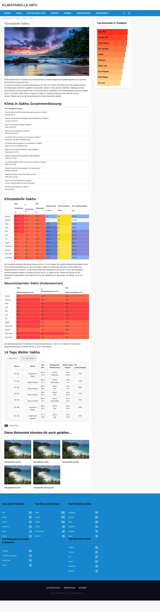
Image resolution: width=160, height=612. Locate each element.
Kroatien (38, 517)
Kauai (4, 531)
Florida (4, 517)
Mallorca (38, 536)
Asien (19, 13)
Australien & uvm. (36, 13)
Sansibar (71, 531)
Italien (37, 512)
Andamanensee (14, 425)
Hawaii (4, 536)
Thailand (71, 547)
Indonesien (72, 566)
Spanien (38, 522)
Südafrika (71, 526)
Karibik (67, 13)
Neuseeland (6, 560)
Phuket (70, 561)
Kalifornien (5, 526)
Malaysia (71, 571)
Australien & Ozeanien (9, 555)
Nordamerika (84, 13)
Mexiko (4, 522)
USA (3, 512)
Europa (55, 13)
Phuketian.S (85, 74)
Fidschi (4, 565)
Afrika (7, 13)
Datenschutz (53, 588)
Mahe (70, 522)
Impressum (69, 588)
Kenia (70, 536)
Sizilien (37, 526)
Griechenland (39, 531)
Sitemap (83, 588)
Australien (5, 551)
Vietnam (71, 552)
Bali (69, 557)
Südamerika (102, 13)
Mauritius (71, 517)
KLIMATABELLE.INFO (19, 5)
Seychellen (72, 512)
